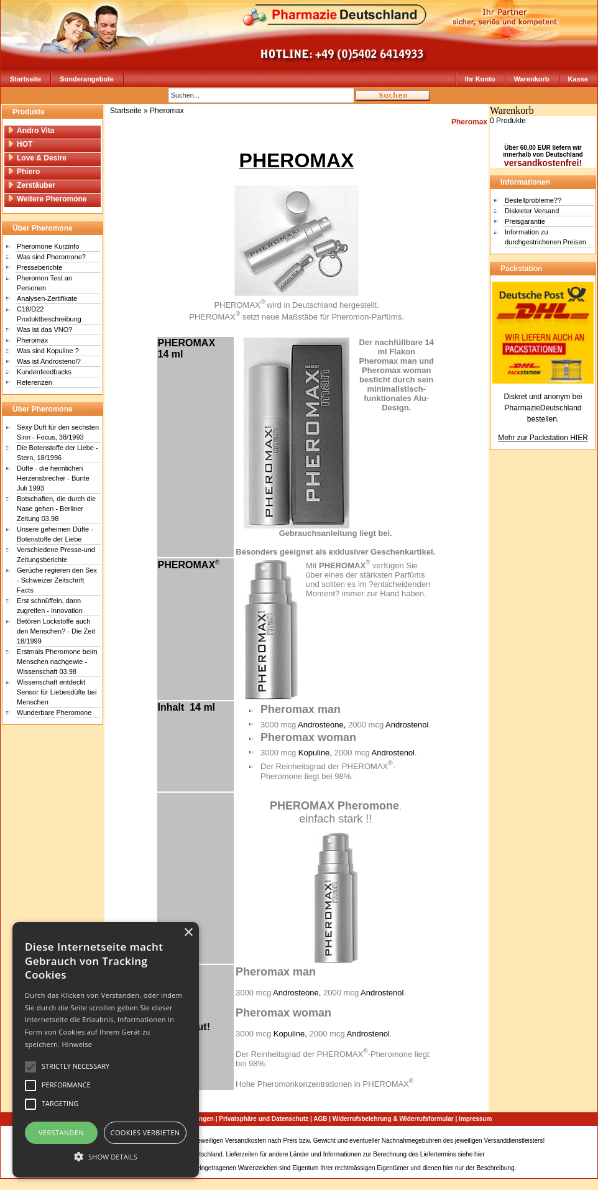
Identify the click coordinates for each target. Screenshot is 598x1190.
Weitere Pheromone (46, 199)
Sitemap (557, 1140)
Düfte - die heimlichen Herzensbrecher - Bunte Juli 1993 (53, 478)
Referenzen (34, 382)
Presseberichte (39, 267)
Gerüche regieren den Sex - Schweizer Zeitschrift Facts (57, 580)
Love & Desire (37, 158)
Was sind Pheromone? (51, 257)
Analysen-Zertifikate (47, 298)
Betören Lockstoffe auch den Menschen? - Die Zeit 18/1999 (56, 631)
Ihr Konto (480, 79)
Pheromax (32, 340)
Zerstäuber (31, 185)
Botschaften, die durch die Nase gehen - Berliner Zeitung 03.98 (56, 508)
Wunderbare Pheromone (54, 712)
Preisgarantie (525, 221)
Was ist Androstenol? (49, 361)
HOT (19, 144)
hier (479, 1154)
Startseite (25, 79)
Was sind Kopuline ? (48, 350)
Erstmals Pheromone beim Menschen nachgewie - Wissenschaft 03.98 (57, 661)
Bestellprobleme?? (533, 200)
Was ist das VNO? (44, 329)
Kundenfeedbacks (44, 372)
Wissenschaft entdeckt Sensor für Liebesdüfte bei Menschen (56, 692)
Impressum (475, 1118)
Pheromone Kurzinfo (48, 246)
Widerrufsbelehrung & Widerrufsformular (393, 1118)
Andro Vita (30, 130)
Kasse (578, 79)
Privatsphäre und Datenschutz (263, 1118)
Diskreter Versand (532, 210)
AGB (320, 1118)
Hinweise (77, 1044)
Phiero (23, 171)
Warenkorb (532, 79)
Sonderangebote (87, 79)
